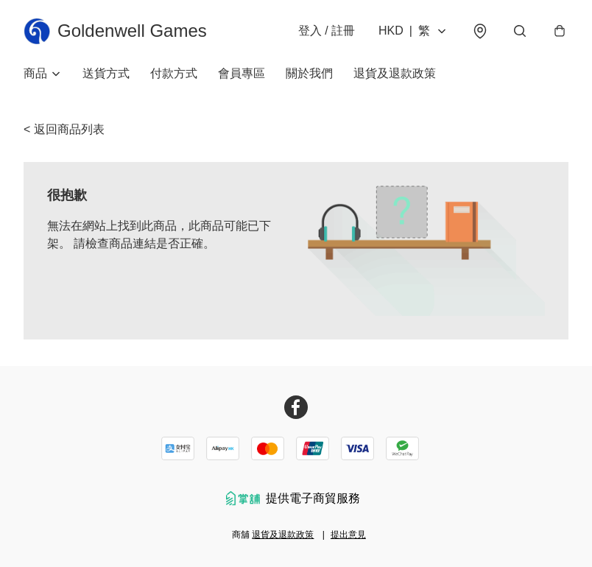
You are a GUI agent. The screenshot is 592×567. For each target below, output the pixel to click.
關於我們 (309, 73)
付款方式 (173, 73)
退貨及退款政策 (394, 73)
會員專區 (241, 73)
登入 (326, 30)
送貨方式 (106, 73)
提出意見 (348, 534)
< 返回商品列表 (64, 129)
